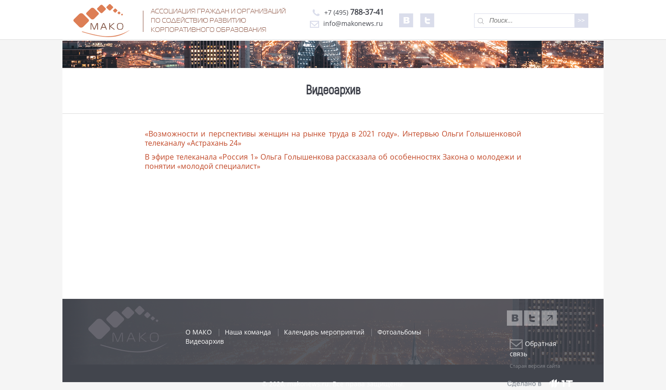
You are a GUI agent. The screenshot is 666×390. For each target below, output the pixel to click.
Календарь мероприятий (324, 332)
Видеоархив (204, 341)
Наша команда (248, 332)
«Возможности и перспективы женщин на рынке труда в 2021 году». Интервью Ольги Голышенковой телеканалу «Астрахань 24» (333, 138)
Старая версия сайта (535, 365)
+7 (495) (347, 12)
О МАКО (198, 332)
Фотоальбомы (399, 332)
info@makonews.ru (346, 23)
